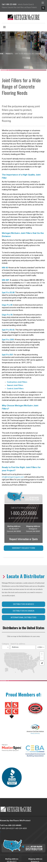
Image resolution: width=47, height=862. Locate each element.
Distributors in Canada (23, 611)
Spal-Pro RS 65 (8, 330)
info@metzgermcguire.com (13, 477)
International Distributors (23, 617)
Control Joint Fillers (15, 389)
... (0, 824)
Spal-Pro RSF (7, 355)
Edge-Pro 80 (7, 305)
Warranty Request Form (23, 548)
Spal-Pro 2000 (8, 340)
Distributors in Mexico (23, 604)
